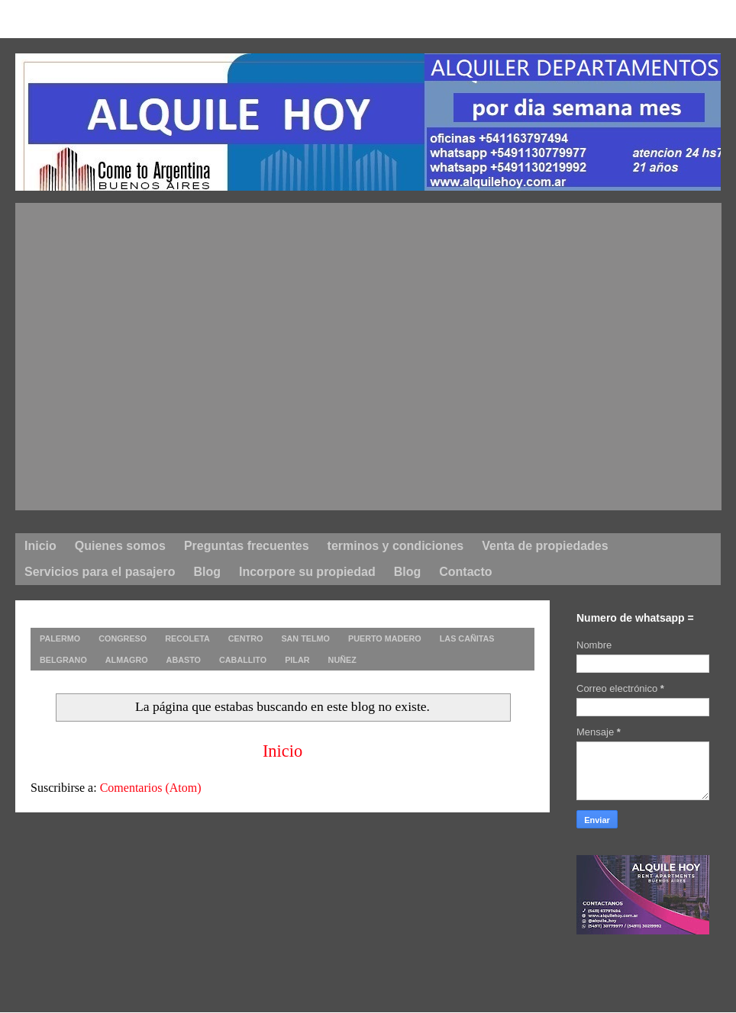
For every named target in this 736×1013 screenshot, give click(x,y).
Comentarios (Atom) (151, 787)
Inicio (282, 751)
